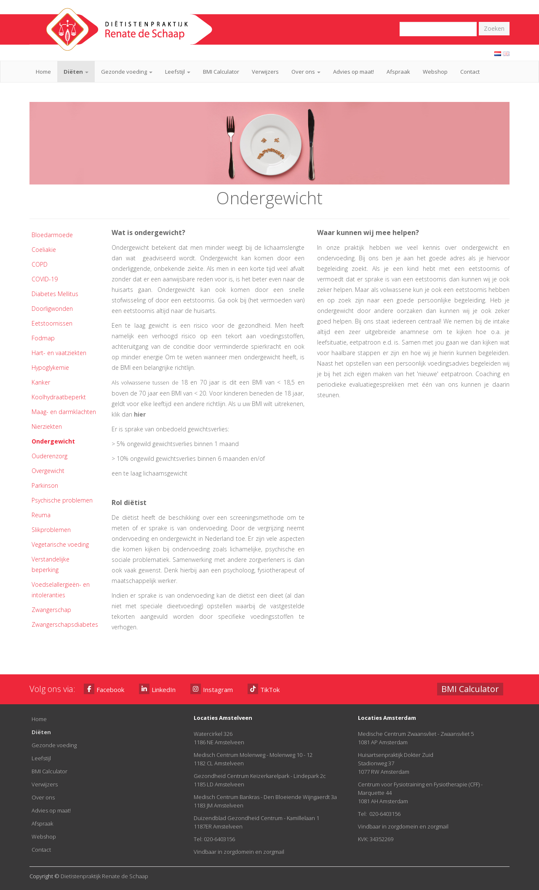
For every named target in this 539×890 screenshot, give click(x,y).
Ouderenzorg (49, 456)
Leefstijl (177, 71)
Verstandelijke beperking (50, 564)
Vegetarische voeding (60, 544)
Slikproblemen (51, 530)
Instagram (211, 689)
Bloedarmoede (52, 235)
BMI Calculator (221, 71)
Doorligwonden (52, 309)
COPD (40, 264)
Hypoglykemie (50, 367)
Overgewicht (48, 471)
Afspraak (398, 71)
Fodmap (43, 338)
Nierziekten (47, 426)
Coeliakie (44, 250)
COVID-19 (45, 279)
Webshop (435, 71)
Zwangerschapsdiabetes (65, 624)
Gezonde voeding (126, 71)
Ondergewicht (53, 441)
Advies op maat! (353, 71)
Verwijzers (265, 71)
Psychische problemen (62, 500)
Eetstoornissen (52, 323)
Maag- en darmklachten (64, 412)
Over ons (305, 71)
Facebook (104, 689)
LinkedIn (157, 689)
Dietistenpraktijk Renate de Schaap (104, 876)
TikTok (264, 689)
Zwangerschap (51, 610)
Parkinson (45, 485)
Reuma (41, 515)
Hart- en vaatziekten (59, 353)
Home (43, 71)
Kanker (41, 382)
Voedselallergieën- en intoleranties (61, 589)
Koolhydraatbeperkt (59, 397)
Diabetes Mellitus (55, 294)
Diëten (76, 71)
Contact (470, 71)
